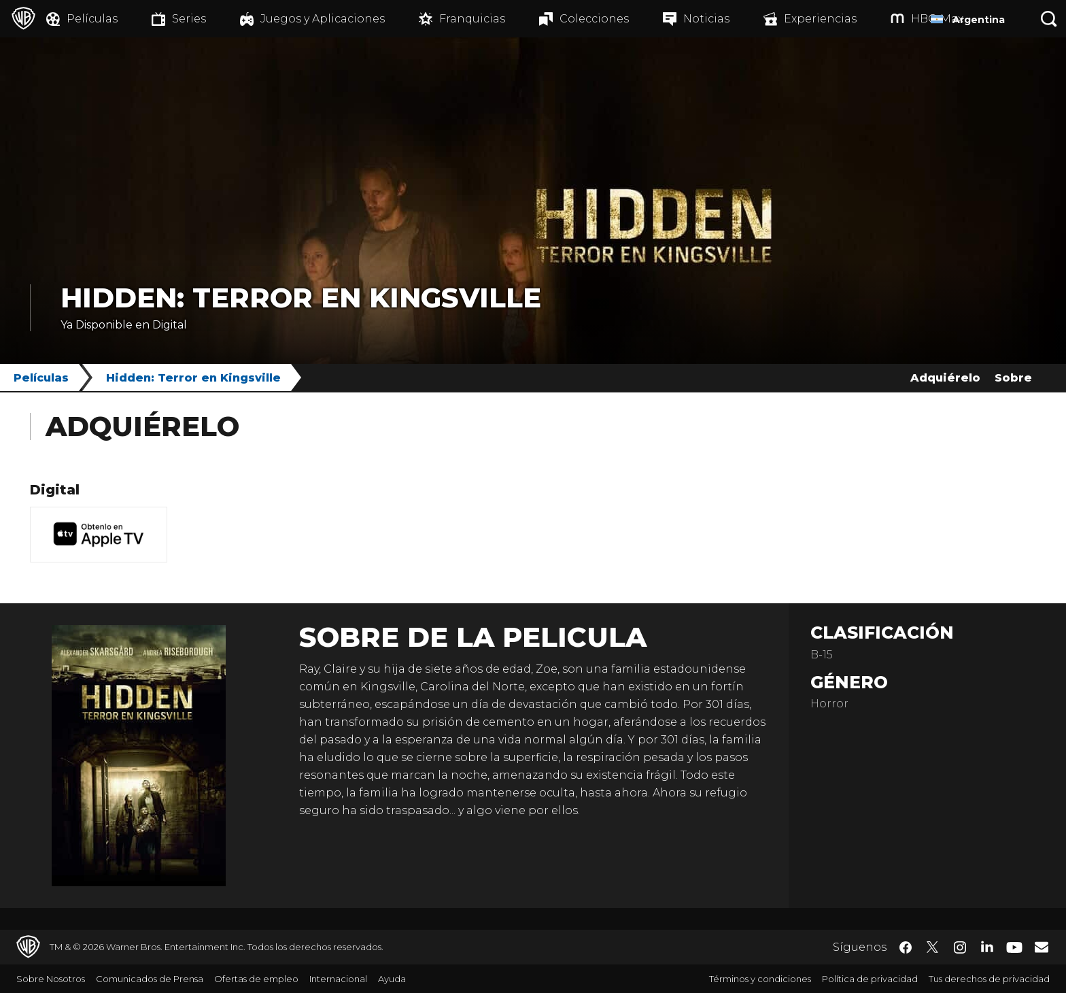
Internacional (338, 978)
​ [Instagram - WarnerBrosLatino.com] (960, 947)
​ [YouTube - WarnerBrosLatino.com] (1014, 947)
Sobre (1013, 377)
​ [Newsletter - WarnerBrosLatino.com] (1041, 947)
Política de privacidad (870, 978)
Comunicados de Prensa (149, 978)
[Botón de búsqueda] (1049, 18)
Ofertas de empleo (256, 978)
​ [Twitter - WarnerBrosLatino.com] (933, 947)
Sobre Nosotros (50, 978)
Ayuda (392, 978)
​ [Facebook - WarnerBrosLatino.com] (905, 947)
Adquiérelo (945, 377)
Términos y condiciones (760, 978)
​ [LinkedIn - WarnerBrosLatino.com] (987, 946)
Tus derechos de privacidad (989, 978)
